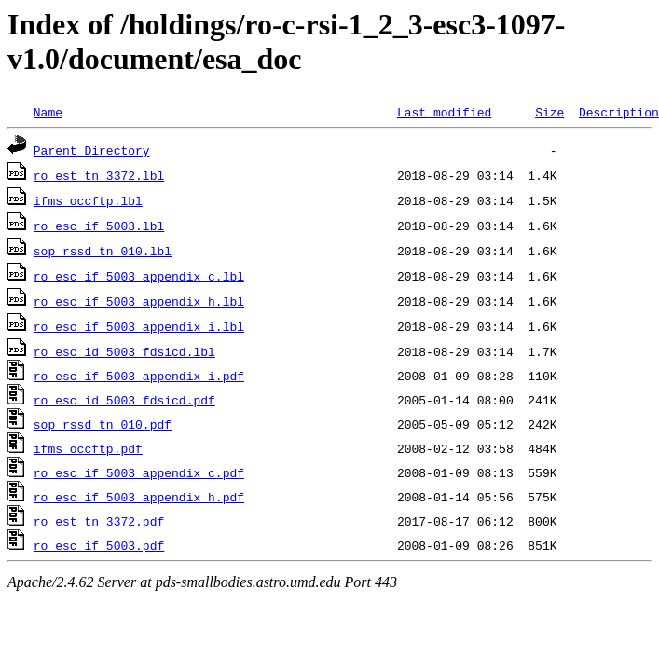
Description (619, 111)
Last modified (444, 111)
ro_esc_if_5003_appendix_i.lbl (139, 326)
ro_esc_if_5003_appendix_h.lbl (139, 301)
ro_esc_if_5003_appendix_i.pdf (139, 375)
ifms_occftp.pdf (88, 448)
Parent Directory (92, 150)
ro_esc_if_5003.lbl (99, 225)
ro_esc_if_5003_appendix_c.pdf (139, 472)
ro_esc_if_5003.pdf (99, 545)
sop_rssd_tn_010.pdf (103, 424)
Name (48, 111)
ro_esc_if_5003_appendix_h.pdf (139, 496)
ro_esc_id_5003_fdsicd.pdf (124, 399)
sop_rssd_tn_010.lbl (103, 250)
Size (549, 111)
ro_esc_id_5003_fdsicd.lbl (124, 351)
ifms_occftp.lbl (88, 200)
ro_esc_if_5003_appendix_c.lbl (139, 275)
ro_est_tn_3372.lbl (99, 175)
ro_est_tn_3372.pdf (99, 521)
